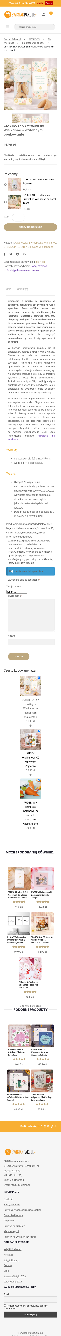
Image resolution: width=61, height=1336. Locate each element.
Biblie (6, 1271)
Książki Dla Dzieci (12, 1249)
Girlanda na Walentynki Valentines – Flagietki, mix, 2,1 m (29, 985)
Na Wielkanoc (48, 242)
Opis (8, 289)
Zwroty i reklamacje (13, 1215)
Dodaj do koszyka (30, 227)
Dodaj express (39, 266)
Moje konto (43, 14)
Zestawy (8, 1265)
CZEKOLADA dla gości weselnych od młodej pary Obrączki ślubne (18, 895)
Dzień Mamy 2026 (13, 1281)
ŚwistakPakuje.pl (12, 39)
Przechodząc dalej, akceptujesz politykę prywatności (26, 1307)
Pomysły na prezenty (14, 1226)
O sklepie (8, 1199)
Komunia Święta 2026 (15, 1276)
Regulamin (9, 1220)
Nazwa (11, 635)
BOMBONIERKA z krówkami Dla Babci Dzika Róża (16, 1052)
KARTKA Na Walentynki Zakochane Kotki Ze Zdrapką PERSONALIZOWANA (41, 895)
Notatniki (8, 1255)
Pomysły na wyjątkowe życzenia (20, 1236)
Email (6, 1294)
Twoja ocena (13, 586)
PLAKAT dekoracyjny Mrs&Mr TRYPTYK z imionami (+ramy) (16, 940)
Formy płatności (12, 1204)
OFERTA (8, 246)
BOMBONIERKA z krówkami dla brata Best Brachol (18, 1097)
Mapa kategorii (11, 1231)
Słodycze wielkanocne (33, 43)
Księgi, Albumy (11, 1260)
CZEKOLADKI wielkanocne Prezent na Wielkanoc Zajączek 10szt (39, 199)
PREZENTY (34, 39)
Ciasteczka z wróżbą (27, 242)
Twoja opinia (15, 596)
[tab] (8, 289)
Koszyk (49, 12)
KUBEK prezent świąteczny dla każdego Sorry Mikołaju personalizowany (41, 1097)
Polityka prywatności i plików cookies (22, 1210)
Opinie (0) (22, 289)
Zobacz (49, 3)
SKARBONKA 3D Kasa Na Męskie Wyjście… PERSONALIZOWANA (42, 940)
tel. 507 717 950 (12, 1170)
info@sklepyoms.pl (20, 1185)
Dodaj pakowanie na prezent (23, 270)
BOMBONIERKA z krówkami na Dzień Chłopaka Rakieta (39, 1052)
